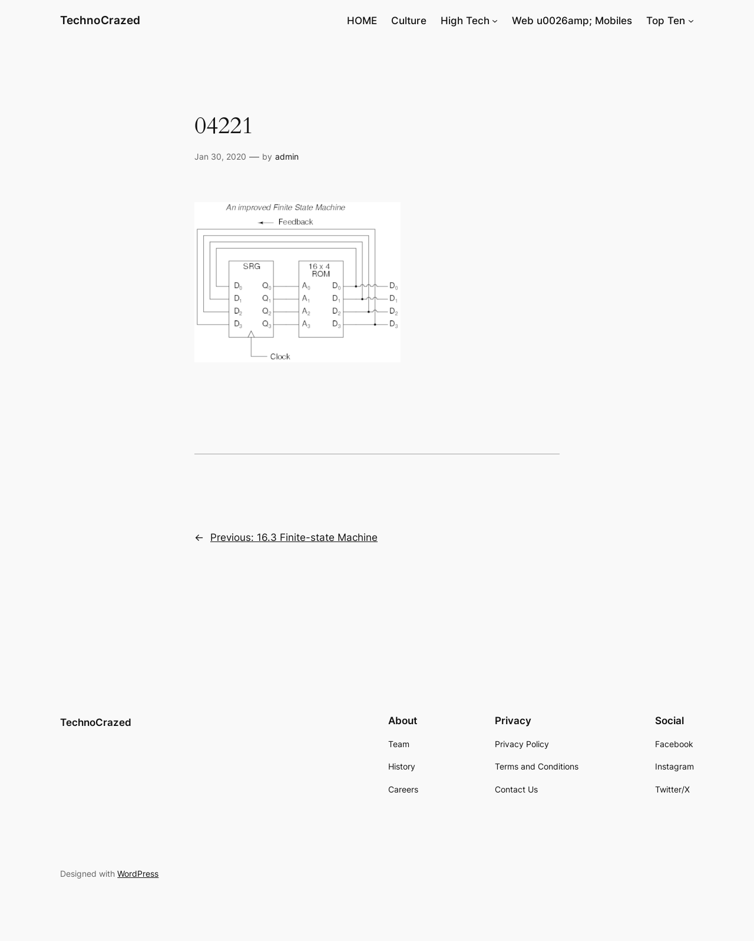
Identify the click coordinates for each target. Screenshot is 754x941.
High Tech (465, 21)
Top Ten (665, 21)
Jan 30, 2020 (220, 156)
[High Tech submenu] (495, 21)
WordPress (137, 874)
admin (287, 156)
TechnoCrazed (100, 20)
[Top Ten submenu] (691, 21)
